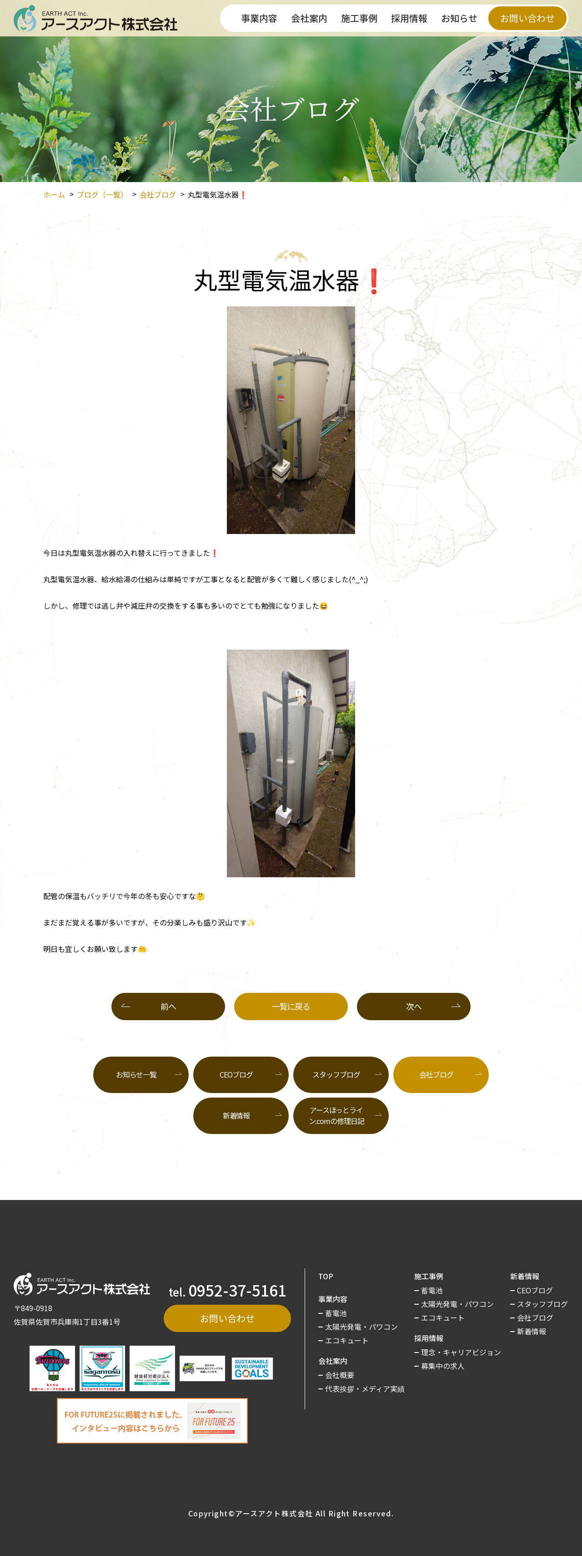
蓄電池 (336, 1312)
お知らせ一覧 (136, 1074)
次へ (413, 1006)
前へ (168, 1006)
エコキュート (347, 1340)
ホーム (54, 194)
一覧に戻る (291, 1006)
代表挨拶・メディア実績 (365, 1388)
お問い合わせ (527, 18)
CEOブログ (236, 1074)
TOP (325, 1276)
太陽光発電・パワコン (361, 1326)
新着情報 (236, 1115)
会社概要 (339, 1374)
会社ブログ (158, 194)
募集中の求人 (443, 1365)
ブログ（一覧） (102, 194)
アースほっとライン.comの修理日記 (336, 1115)
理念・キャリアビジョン (461, 1352)
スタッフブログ (336, 1074)
